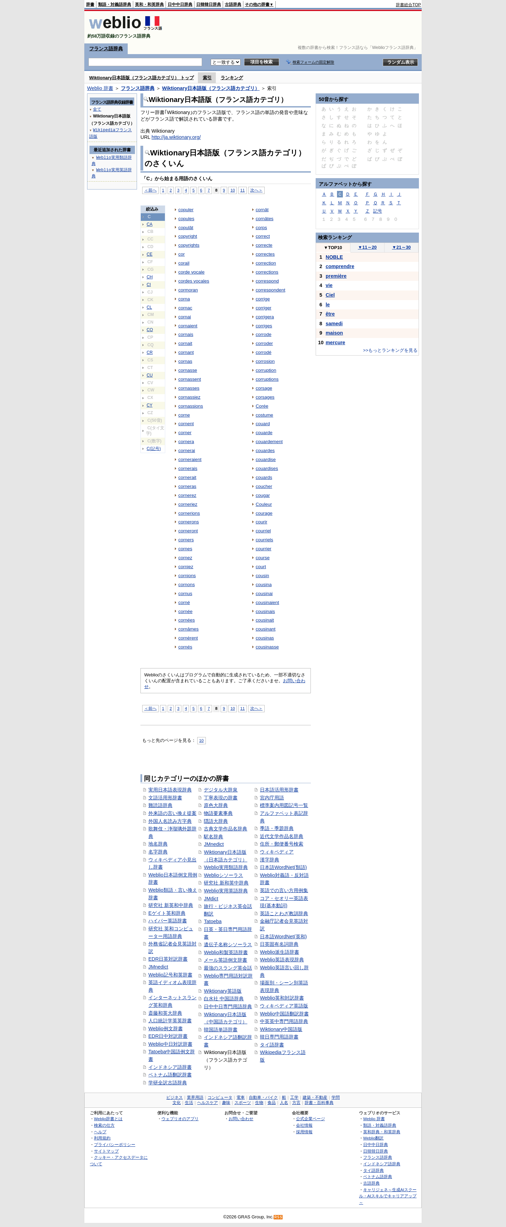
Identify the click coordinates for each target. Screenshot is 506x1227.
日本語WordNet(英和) (283, 936)
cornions (187, 575)
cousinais (265, 611)
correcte (264, 245)
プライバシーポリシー (114, 1144)
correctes (265, 254)
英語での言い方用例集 (284, 890)
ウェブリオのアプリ (180, 1118)
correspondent (270, 290)
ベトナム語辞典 (377, 1176)
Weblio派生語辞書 (279, 952)
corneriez (187, 504)
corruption (266, 370)
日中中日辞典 (180, 4)
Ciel (330, 295)
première (336, 276)
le (328, 304)
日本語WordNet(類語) (283, 867)
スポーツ (242, 1103)
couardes (265, 450)
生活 (189, 1103)
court (261, 566)
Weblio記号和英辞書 (170, 975)
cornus (185, 593)
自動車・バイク (263, 1097)
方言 (296, 1103)
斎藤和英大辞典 (165, 1013)
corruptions (267, 379)
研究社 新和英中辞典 (226, 883)
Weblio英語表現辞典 (282, 959)
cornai (184, 316)
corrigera (265, 316)
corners (186, 539)
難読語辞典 (160, 805)
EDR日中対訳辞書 (168, 1036)
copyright (187, 236)
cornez (185, 557)
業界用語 (195, 1097)
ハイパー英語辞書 (167, 920)
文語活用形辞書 (165, 797)
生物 (259, 1103)
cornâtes (265, 218)
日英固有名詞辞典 (279, 944)
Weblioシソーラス (223, 875)
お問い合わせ (241, 1118)
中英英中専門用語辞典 (284, 1021)
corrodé (264, 352)
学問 (335, 1097)
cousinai (264, 593)
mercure (335, 342)
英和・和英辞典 (149, 4)
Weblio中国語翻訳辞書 (284, 1013)
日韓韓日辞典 (208, 4)
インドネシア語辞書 (170, 1067)
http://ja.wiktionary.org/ (176, 137)
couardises (267, 468)
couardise (266, 459)
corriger (264, 307)
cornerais (187, 468)
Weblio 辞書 (100, 88)
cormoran (188, 290)
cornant (186, 352)
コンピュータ (220, 1097)
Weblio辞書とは (108, 1118)
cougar (263, 495)
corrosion (265, 361)
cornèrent (188, 638)
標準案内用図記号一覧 (284, 805)
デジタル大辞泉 (221, 790)
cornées (186, 620)
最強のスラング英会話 (228, 968)
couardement (269, 441)
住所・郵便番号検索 (281, 844)
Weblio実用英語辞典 (226, 890)
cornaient (187, 325)
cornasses (188, 388)
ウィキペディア (277, 852)
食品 (271, 1103)
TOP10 (333, 247)
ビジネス (174, 1097)
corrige (263, 298)
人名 (284, 1103)
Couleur (264, 504)
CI (149, 284)
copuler (185, 209)
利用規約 (102, 1138)
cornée (185, 611)
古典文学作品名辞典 (225, 828)
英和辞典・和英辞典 (381, 1131)
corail (183, 263)
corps (261, 227)
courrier (264, 548)
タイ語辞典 (373, 1170)
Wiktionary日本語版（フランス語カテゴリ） (211, 88)
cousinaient (267, 602)
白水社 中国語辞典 (224, 998)
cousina (264, 584)
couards (264, 477)
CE (149, 254)
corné (184, 602)
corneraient (189, 459)
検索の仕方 (104, 1125)
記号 (377, 211)
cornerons (188, 521)
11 (242, 190)
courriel (263, 530)
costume (264, 415)
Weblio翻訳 (373, 1138)
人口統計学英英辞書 (170, 1020)
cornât (262, 209)
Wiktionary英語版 (222, 991)
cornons (186, 584)
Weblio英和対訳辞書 (282, 998)
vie (329, 285)
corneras (187, 486)
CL (149, 307)
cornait (185, 343)
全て (97, 109)
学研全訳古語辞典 (167, 1082)
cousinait (265, 620)
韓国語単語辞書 (221, 1029)
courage (264, 513)
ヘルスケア (207, 1103)
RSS (278, 1217)
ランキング (232, 77)
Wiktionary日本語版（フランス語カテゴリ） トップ (141, 77)
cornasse (187, 370)
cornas (185, 361)
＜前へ (150, 190)
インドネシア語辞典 (381, 1164)
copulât (185, 227)
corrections (267, 272)
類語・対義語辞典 (114, 4)
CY (149, 405)
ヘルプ (100, 1131)
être (330, 314)
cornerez (187, 495)
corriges (264, 325)
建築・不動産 (315, 1097)
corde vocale (191, 272)
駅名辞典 (213, 836)
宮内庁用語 (272, 797)
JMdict (211, 898)
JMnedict (158, 967)
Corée (262, 406)
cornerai (186, 450)
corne (184, 415)
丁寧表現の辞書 (221, 797)
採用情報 (304, 1131)
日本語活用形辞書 (279, 790)
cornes (185, 548)
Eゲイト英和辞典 (167, 913)
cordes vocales (193, 281)
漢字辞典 (269, 859)
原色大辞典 (216, 805)
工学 (294, 1097)
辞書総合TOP (408, 4)
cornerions (189, 513)
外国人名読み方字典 (170, 821)
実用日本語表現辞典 (170, 790)
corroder (264, 343)
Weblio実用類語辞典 (226, 867)
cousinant (266, 629)
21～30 (401, 247)
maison (334, 333)
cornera (186, 441)
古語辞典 (233, 4)
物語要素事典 (218, 813)
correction (266, 263)
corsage (264, 388)
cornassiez (189, 397)
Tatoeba (212, 921)
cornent (186, 423)
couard (263, 423)
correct (263, 236)
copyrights (188, 245)
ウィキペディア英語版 (284, 1006)
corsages (265, 397)
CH (150, 277)
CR (150, 352)
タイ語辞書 (272, 1044)
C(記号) (154, 448)
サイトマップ (106, 1151)
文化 (176, 1103)
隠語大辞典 (216, 821)
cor (181, 254)
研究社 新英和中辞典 (170, 905)
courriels (264, 539)
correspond (267, 281)
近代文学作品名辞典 (281, 836)
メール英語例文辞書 (225, 960)
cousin (262, 575)
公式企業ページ (310, 1118)
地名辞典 (158, 844)
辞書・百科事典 (319, 1103)
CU (150, 375)
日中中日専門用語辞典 (228, 1006)
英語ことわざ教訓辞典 (284, 913)
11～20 (367, 247)
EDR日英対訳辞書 (168, 959)
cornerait (187, 477)
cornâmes (188, 629)
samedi (334, 323)
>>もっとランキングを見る (390, 350)
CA (149, 224)
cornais (185, 334)
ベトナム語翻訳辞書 (170, 1074)
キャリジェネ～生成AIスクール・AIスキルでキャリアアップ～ (388, 1196)
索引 (207, 77)
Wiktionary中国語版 (281, 1029)
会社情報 (304, 1125)
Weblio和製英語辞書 (226, 952)
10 (232, 190)
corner (184, 432)
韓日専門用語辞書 (279, 1037)
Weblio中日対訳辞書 (170, 1044)
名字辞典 (158, 852)
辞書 (90, 4)
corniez (185, 566)
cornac (185, 307)
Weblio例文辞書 (165, 1028)
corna (184, 298)
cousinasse (267, 647)
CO (150, 329)
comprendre (340, 266)
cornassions (190, 406)
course (263, 557)
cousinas (265, 638)
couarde (264, 432)
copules (186, 218)
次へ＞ (256, 190)
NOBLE (334, 257)
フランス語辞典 (106, 48)
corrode (264, 334)
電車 (240, 1097)
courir (261, 521)
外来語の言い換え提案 (172, 813)
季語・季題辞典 (277, 828)
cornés (185, 647)
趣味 (226, 1103)
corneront (188, 530)
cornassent (189, 379)
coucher (264, 486)
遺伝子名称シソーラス (228, 944)
